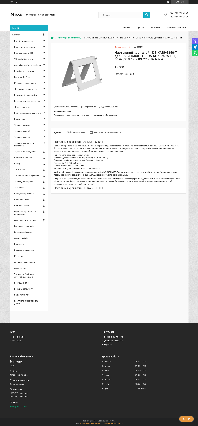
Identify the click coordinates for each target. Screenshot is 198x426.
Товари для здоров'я (23, 182)
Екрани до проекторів (24, 226)
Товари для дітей (22, 131)
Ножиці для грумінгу (23, 289)
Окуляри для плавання (24, 262)
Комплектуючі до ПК (23, 53)
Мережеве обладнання (25, 83)
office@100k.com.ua (18, 406)
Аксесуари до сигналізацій (70, 38)
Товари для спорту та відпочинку (24, 144)
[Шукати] (146, 15)
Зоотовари (19, 188)
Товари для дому (22, 137)
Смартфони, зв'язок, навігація (27, 65)
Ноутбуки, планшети (23, 41)
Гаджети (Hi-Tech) (22, 77)
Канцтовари (19, 119)
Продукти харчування (24, 194)
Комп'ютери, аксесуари (24, 47)
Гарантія (108, 344)
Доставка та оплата (176, 28)
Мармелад (19, 256)
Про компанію (18, 337)
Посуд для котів (21, 283)
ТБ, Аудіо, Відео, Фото (24, 59)
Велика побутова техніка (25, 95)
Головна (126, 28)
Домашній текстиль (23, 107)
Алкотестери (20, 268)
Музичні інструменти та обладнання (25, 212)
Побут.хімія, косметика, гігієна (27, 113)
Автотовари (19, 170)
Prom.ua (112, 421)
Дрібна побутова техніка (25, 89)
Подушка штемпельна (24, 250)
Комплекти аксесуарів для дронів (26, 302)
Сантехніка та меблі (23, 158)
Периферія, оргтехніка (24, 71)
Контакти (155, 28)
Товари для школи (22, 125)
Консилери (19, 244)
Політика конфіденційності (112, 423)
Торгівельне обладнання (25, 152)
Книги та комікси (21, 206)
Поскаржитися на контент (90, 423)
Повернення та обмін (113, 337)
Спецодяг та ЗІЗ (21, 200)
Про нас (140, 28)
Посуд (17, 164)
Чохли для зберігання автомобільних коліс (24, 275)
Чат (186, 419)
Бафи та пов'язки (22, 295)
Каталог (16, 35)
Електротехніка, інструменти (27, 101)
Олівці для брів (21, 238)
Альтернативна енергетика (26, 176)
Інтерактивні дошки (23, 232)
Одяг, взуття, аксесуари (25, 220)
